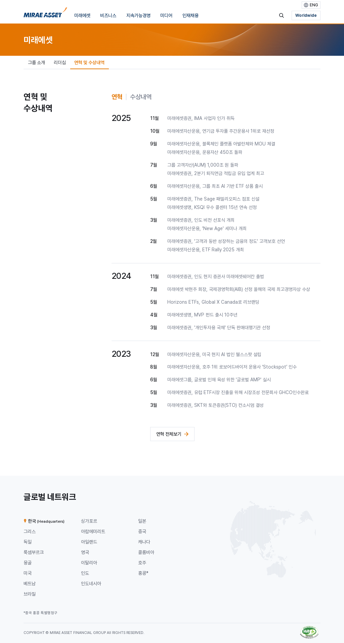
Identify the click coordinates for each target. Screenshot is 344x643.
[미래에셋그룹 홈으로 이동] (45, 13)
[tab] (117, 97)
